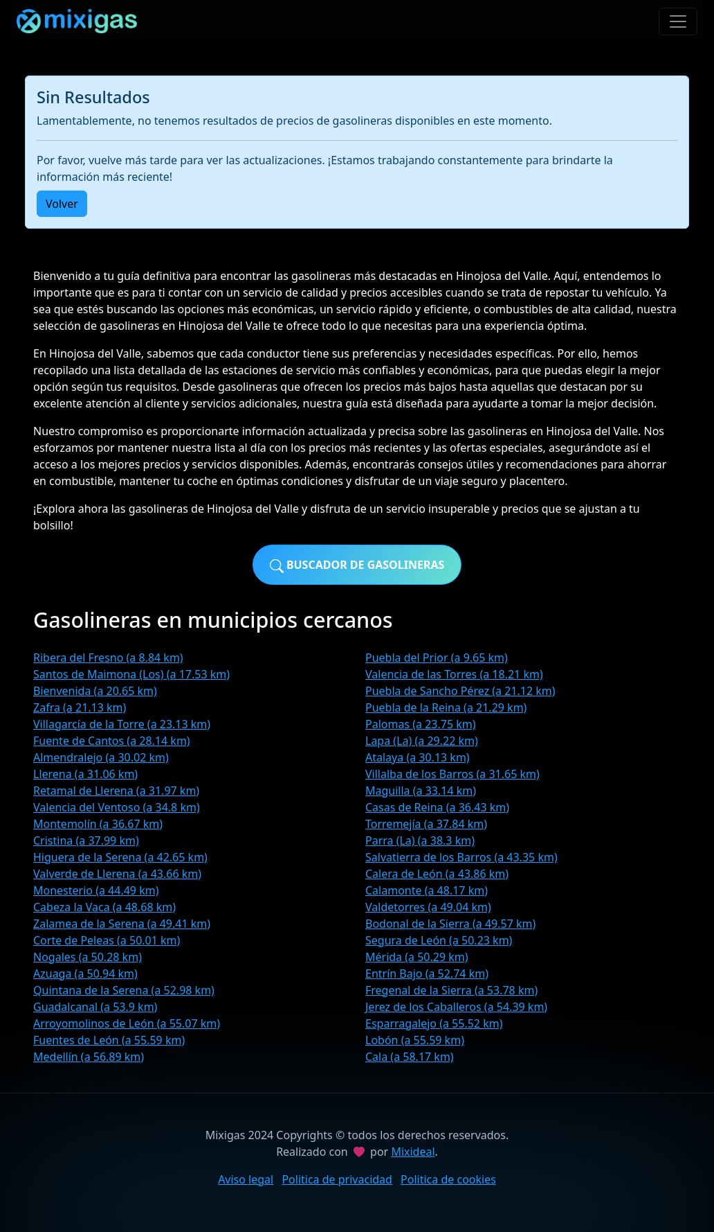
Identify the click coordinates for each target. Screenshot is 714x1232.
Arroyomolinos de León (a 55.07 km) (126, 1023)
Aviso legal (245, 1179)
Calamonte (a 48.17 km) (426, 890)
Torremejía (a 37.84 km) (426, 823)
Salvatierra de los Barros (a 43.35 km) (461, 857)
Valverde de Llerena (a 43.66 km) (117, 873)
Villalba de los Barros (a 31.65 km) (452, 774)
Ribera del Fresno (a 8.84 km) (108, 657)
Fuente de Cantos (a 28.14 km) (111, 740)
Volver (62, 203)
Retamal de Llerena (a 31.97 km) (116, 790)
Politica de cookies (448, 1179)
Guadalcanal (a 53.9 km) (95, 1006)
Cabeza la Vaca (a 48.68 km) (104, 907)
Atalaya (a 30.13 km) (417, 757)
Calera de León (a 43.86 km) (437, 873)
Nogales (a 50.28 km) (87, 957)
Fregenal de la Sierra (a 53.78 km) (451, 990)
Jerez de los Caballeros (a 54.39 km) (456, 1006)
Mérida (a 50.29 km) (416, 957)
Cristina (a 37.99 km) (86, 840)
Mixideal (412, 1151)
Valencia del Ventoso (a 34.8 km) (116, 807)
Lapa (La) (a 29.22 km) (421, 740)
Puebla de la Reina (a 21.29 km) (446, 707)
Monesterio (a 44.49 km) (95, 890)
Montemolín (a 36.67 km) (98, 823)
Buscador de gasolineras (357, 565)
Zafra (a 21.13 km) (79, 707)
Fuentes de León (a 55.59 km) (109, 1040)
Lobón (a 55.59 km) (414, 1040)
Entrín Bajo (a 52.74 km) (426, 973)
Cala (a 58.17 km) (409, 1056)
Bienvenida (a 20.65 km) (95, 690)
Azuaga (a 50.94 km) (85, 973)
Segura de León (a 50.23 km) (438, 940)
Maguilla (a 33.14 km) (420, 790)
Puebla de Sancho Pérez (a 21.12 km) (460, 690)
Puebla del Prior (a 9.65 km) (436, 657)
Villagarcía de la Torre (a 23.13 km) (121, 724)
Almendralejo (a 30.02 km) (101, 757)
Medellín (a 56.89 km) (88, 1056)
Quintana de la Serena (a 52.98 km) (123, 990)
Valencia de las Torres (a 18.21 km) (454, 674)
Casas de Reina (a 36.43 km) (437, 807)
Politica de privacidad (337, 1179)
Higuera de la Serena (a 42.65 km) (120, 857)
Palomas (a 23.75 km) (420, 724)
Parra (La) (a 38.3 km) (420, 840)
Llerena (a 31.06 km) (85, 774)
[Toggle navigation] (678, 21)
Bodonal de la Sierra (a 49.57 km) (450, 923)
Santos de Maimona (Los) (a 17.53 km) (131, 674)
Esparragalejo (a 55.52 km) (433, 1023)
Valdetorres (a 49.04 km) (428, 907)
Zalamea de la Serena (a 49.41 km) (121, 923)
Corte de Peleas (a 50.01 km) (106, 940)
